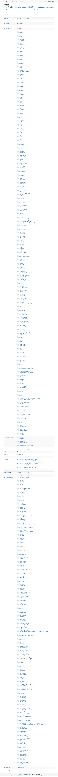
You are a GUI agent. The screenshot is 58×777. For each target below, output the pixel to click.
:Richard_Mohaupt (21, 694)
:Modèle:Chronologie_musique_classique (25, 445)
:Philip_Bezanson (21, 677)
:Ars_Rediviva (20, 497)
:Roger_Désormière (21, 415)
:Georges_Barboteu (21, 271)
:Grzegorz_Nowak (21, 282)
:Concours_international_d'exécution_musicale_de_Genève (28, 222)
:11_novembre (20, 39)
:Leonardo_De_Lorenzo (22, 627)
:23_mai (19, 89)
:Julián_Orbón (20, 607)
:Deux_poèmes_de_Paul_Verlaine (24, 526)
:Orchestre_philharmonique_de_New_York (25, 371)
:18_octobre (20, 70)
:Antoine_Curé (20, 168)
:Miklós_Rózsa (20, 765)
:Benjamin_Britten (21, 182)
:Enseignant (20, 249)
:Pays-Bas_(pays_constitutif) (23, 386)
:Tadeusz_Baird (21, 725)
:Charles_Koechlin (21, 199)
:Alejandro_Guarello (21, 155)
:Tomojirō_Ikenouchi (21, 731)
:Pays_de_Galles (21, 387)
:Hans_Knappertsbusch (22, 287)
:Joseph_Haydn (21, 322)
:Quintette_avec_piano (22, 690)
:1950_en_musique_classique (23, 18)
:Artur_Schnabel (21, 176)
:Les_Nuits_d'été (21, 628)
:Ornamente (20, 662)
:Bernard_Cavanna (21, 183)
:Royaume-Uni (20, 421)
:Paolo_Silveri (20, 667)
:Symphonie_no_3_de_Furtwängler (24, 716)
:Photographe (20, 388)
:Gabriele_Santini (21, 558)
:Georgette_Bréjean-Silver (22, 272)
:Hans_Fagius (20, 286)
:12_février (20, 44)
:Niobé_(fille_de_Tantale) (22, 650)
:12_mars (20, 47)
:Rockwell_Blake (21, 413)
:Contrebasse (20, 226)
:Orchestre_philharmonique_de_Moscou (25, 369)
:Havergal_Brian (21, 578)
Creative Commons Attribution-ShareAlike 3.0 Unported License (38, 775)
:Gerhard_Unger (21, 565)
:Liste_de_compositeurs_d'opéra (23, 630)
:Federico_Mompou (21, 551)
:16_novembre (20, 63)
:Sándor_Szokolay (21, 721)
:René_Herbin (20, 693)
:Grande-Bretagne (21, 279)
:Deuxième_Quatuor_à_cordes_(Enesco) (25, 527)
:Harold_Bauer (20, 291)
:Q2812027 (20, 454)
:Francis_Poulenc (21, 260)
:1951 (19, 191)
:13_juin (19, 52)
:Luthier (19, 349)
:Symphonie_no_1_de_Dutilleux (23, 713)
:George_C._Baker (21, 268)
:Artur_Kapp (20, 503)
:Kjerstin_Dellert (21, 619)
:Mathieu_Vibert (21, 759)
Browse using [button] (15, 1)
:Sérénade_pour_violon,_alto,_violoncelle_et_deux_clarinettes (28, 723)
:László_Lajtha (20, 643)
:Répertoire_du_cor (21, 701)
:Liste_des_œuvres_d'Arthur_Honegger (25, 632)
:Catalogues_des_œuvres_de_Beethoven (25, 515)
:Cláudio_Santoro (21, 523)
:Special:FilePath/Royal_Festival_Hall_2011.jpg (26, 467)
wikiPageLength (7, 26)
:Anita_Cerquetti (21, 492)
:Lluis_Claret (20, 340)
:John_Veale (20, 603)
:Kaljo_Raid (20, 608)
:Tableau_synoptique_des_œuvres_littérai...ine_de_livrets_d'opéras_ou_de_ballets (32, 724)
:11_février (20, 37)
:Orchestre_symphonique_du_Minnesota (25, 372)
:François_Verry (21, 263)
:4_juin (19, 117)
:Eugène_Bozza (21, 550)
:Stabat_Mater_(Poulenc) (22, 434)
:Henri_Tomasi (20, 584)
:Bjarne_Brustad (21, 512)
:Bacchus (20, 507)
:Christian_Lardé (21, 520)
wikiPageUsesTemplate (9, 437)
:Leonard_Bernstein (21, 333)
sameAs (6, 454)
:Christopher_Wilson (21, 210)
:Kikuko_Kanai (20, 616)
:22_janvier (20, 83)
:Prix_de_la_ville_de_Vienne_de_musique (25, 399)
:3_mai (19, 116)
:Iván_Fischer (20, 307)
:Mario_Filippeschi (21, 754)
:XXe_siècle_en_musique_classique (24, 744)
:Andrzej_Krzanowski (22, 163)
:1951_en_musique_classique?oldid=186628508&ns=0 (27, 456)
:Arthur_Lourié (20, 500)
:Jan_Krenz (20, 597)
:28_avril (19, 98)
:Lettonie (19, 336)
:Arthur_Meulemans (21, 501)
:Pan (19, 666)
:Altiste (19, 160)
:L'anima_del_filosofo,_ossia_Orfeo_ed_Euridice (26, 330)
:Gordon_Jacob (21, 570)
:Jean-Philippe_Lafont (22, 314)
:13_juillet (20, 51)
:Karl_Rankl (20, 611)
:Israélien (20, 305)
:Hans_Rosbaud (21, 288)
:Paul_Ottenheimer (21, 383)
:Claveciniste (20, 214)
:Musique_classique (21, 356)
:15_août (19, 59)
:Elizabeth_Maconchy (22, 539)
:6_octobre (20, 135)
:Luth (19, 348)
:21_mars (20, 81)
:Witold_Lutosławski (21, 743)
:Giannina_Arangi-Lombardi (23, 275)
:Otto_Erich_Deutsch (22, 665)
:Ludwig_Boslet (21, 345)
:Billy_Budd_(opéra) (21, 511)
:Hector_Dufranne (21, 294)
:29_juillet (20, 102)
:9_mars (19, 149)
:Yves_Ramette (21, 747)
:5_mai (19, 125)
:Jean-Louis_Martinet (22, 601)
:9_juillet (19, 147)
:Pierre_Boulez (20, 392)
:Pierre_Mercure (21, 681)
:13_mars (20, 54)
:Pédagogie (20, 403)
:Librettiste (20, 337)
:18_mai (19, 67)
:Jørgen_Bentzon (21, 325)
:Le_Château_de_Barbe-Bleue (23, 623)
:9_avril (19, 145)
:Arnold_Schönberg (21, 171)
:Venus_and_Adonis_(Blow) (23, 736)
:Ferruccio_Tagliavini (21, 554)
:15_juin (19, 60)
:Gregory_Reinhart (21, 280)
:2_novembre (20, 109)
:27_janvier (20, 97)
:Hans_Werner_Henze (22, 290)
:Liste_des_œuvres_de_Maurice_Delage (25, 635)
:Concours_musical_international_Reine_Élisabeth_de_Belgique (29, 224)
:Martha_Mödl (20, 758)
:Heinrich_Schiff (21, 295)
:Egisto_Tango (20, 248)
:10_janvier (20, 32)
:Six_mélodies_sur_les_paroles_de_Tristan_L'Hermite (27, 705)
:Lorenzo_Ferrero (21, 342)
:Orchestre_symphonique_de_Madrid (24, 657)
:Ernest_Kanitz (20, 546)
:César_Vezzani (21, 233)
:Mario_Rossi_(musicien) (22, 755)
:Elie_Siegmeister (21, 538)
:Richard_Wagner (21, 411)
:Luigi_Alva (20, 642)
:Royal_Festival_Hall (21, 418)
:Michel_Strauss (21, 763)
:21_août (19, 78)
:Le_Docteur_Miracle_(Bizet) (23, 624)
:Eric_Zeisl (20, 545)
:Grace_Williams (21, 572)
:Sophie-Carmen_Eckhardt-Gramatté (24, 709)
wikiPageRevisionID (8, 28)
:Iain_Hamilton (20, 589)
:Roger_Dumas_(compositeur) (23, 414)
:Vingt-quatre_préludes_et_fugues (24, 738)
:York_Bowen (20, 746)
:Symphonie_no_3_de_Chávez (23, 715)
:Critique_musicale (21, 230)
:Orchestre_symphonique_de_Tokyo (24, 659)
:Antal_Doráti (20, 167)
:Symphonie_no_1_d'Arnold (23, 712)
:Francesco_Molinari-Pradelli (23, 557)
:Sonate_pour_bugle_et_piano (23, 708)
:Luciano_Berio (21, 640)
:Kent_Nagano (20, 329)
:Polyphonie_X (20, 396)
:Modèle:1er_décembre (22, 442)
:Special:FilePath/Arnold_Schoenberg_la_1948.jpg (27, 459)
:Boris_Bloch (20, 187)
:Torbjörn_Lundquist (21, 732)
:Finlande (20, 257)
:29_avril (19, 101)
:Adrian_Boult (20, 151)
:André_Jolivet (20, 164)
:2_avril (19, 106)
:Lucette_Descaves (21, 344)
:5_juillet (19, 124)
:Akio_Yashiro (20, 481)
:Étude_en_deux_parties (22, 750)
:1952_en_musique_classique (23, 15)
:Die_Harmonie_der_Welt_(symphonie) (25, 528)
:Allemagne (20, 159)
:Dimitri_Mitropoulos (21, 530)
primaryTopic (7, 770)
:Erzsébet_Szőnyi (21, 549)
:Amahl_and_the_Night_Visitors (23, 488)
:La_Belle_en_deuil (21, 620)
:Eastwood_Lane (21, 244)
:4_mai (19, 118)
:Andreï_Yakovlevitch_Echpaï (23, 489)
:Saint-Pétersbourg (21, 426)
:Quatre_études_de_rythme (23, 406)
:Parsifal (19, 669)
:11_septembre (21, 40)
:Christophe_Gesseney (22, 209)
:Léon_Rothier (20, 352)
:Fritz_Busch (20, 264)
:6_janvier (20, 132)
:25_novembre (20, 94)
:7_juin (19, 140)
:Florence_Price (21, 555)
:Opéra (19, 364)
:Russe (19, 423)
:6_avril (19, 128)
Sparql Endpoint (51, 1)
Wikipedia (21, 775)
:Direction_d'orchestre (22, 241)
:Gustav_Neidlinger (21, 573)
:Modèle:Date (20, 438)
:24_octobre (20, 91)
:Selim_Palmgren (21, 429)
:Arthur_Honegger (21, 174)
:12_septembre (21, 48)
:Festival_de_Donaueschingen (23, 256)
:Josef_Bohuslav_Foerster (22, 321)
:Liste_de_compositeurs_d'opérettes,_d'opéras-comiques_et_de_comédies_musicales (32, 631)
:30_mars (20, 113)
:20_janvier (20, 75)
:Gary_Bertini (20, 559)
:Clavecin (20, 213)
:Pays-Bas (20, 384)
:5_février (20, 122)
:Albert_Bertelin (21, 152)
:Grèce (19, 283)
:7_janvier (20, 137)
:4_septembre (20, 120)
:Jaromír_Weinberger (22, 600)
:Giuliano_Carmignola (22, 278)
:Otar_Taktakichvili (21, 663)
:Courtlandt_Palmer (21, 228)
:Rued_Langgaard (21, 700)
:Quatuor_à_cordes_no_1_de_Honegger (25, 688)
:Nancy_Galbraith (21, 360)
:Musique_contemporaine (22, 357)
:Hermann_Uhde (21, 585)
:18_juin (19, 66)
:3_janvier (20, 114)
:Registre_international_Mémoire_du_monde (25, 692)
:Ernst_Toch (20, 547)
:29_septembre (21, 105)
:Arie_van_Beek (21, 170)
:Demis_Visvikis (21, 237)
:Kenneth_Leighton (21, 615)
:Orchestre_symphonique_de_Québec (24, 658)
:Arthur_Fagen (20, 172)
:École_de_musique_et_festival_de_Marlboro (26, 748)
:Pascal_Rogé (20, 379)
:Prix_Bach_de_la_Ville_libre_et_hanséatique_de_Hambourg (28, 398)
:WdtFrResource (20, 767)
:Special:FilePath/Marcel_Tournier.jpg (25, 466)
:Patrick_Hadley (21, 670)
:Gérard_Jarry (20, 284)
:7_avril (19, 136)
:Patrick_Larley (21, 380)
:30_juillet (20, 112)
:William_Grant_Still (21, 742)
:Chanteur (20, 197)
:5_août (19, 121)
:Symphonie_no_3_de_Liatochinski (24, 717)
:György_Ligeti (20, 574)
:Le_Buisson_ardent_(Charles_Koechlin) (25, 332)
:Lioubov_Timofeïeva (22, 338)
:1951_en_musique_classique (23, 770)
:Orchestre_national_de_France (23, 367)
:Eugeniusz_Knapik (21, 252)
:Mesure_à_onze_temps (22, 762)
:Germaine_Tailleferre (22, 274)
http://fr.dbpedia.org (22, 9)
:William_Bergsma (21, 740)
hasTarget (7, 767)
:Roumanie (20, 417)
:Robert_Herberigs (21, 696)
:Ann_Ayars (20, 493)
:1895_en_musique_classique (23, 64)
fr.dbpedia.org (35, 9)
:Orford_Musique (21, 661)
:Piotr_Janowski (21, 394)
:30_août (19, 110)
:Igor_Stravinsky (21, 302)
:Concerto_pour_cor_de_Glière (23, 218)
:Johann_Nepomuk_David (22, 317)
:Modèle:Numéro (21, 439)
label (5, 451)
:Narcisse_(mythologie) (22, 647)
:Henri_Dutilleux (21, 299)
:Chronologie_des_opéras (22, 522)
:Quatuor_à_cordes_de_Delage (23, 686)
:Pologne (20, 395)
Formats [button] (22, 1)
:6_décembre (20, 129)
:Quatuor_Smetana (21, 685)
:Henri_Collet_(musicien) (22, 298)
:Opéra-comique (21, 365)
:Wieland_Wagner (21, 739)
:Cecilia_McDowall (21, 195)
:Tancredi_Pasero (21, 727)
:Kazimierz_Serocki (21, 612)
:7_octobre (20, 143)
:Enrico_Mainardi (21, 542)
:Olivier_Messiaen (21, 363)
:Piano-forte (20, 391)
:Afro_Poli (20, 480)
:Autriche (20, 178)
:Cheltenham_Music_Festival (23, 205)
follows (6, 18)
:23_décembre (20, 86)
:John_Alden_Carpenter (22, 318)
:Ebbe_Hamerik (21, 245)
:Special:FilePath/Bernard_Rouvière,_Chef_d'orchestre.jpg (28, 460)
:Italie (19, 306)
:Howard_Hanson (21, 588)
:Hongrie (19, 301)
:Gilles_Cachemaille (21, 276)
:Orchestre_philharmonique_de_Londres (25, 368)
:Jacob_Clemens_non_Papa (23, 593)
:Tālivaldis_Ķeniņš (21, 735)
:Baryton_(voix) (21, 179)
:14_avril (19, 56)
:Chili (19, 206)
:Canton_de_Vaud (21, 190)
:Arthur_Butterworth (21, 499)
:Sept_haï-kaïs (20, 704)
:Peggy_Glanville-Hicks (22, 674)
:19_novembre (20, 74)
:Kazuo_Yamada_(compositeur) (23, 613)
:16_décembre (20, 62)
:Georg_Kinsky (20, 267)
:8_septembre (20, 144)
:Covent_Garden (21, 229)
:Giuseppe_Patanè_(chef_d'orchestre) (24, 569)
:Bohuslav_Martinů (21, 186)
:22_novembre (20, 85)
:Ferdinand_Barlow (21, 253)
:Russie (19, 425)
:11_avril (19, 36)
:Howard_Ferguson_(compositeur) (24, 586)
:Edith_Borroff (20, 535)
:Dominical (20, 534)
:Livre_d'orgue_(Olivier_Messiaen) (24, 638)
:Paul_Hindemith (21, 673)
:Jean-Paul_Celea (21, 313)
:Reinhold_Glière (21, 410)
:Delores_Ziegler (21, 236)
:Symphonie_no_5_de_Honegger (24, 719)
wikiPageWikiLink (7, 31)
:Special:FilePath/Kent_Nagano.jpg (24, 464)
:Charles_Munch (21, 201)
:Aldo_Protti (20, 484)
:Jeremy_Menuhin (21, 315)
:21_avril (19, 79)
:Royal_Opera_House (22, 419)
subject (6, 447)
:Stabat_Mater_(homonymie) (23, 711)
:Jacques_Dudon (21, 309)
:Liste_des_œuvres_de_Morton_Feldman (25, 636)
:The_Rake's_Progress (22, 728)
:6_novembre (20, 133)
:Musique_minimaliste (22, 359)
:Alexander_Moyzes (21, 485)
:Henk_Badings (21, 581)
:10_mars (20, 35)
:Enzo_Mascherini (21, 543)
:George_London (21, 562)
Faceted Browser (43, 1)
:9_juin (19, 148)
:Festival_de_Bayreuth (22, 255)
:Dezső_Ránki (20, 240)
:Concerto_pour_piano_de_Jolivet (24, 220)
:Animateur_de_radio (22, 166)
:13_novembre (20, 55)
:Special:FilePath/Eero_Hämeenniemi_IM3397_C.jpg (27, 463)
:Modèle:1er (20, 437)
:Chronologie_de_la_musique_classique (25, 193)
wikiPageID (6, 23)
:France (19, 259)
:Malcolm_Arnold (21, 752)
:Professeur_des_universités (23, 402)
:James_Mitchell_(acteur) (22, 596)
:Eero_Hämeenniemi (21, 247)
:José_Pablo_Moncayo (22, 604)
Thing (11, 9)
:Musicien (20, 353)
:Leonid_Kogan (21, 334)
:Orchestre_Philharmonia (22, 651)
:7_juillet (19, 139)
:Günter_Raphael (21, 576)
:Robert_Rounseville (21, 697)
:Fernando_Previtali (21, 553)
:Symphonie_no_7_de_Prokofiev (23, 720)
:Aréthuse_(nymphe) (21, 504)
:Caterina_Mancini (21, 516)
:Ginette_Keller (21, 566)
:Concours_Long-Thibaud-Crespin (24, 221)
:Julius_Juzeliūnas (21, 605)
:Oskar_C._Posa (21, 375)
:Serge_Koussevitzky (22, 430)
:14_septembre (21, 58)
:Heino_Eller (20, 580)
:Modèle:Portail (21, 441)
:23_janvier (20, 87)
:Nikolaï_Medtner (21, 361)
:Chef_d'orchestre (21, 202)
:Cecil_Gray (20, 194)
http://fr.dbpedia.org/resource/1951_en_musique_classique (29, 7)
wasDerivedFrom (7, 456)
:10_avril (19, 31)
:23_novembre (20, 90)
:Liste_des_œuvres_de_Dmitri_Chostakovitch (26, 634)
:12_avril (19, 43)
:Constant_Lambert (21, 225)
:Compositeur (20, 217)
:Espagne (20, 251)
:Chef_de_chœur (21, 203)
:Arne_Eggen (20, 496)
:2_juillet (19, 108)
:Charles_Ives (20, 198)
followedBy (6, 15)
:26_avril (19, 95)
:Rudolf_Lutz (20, 422)
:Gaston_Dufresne (21, 561)
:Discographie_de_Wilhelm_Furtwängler (25, 531)
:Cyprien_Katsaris (21, 232)
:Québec (19, 407)
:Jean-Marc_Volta (21, 311)
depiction (6, 459)
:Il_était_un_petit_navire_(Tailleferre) (24, 303)
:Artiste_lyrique (21, 175)
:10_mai (19, 33)
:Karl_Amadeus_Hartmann (22, 326)
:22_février (20, 82)
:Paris (19, 376)
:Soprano (20, 433)
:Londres (19, 341)
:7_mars (19, 141)
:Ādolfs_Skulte (20, 751)
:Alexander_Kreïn (21, 156)
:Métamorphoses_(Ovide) (22, 646)
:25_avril (19, 93)
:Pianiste (19, 390)
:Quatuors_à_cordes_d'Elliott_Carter (24, 689)
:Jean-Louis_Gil (21, 310)
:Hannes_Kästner (21, 577)
